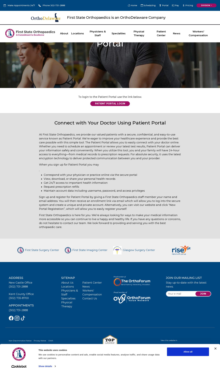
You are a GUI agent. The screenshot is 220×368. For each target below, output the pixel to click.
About (64, 33)
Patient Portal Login (110, 103)
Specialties (119, 33)
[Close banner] (215, 343)
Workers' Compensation (198, 33)
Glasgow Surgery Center (134, 250)
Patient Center (161, 33)
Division (205, 5)
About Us (67, 282)
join (203, 293)
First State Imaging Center (86, 250)
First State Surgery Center (38, 250)
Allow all (188, 346)
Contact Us (89, 298)
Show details (45, 361)
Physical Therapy (138, 33)
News (176, 33)
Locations (77, 33)
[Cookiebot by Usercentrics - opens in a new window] (19, 362)
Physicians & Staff (98, 33)
